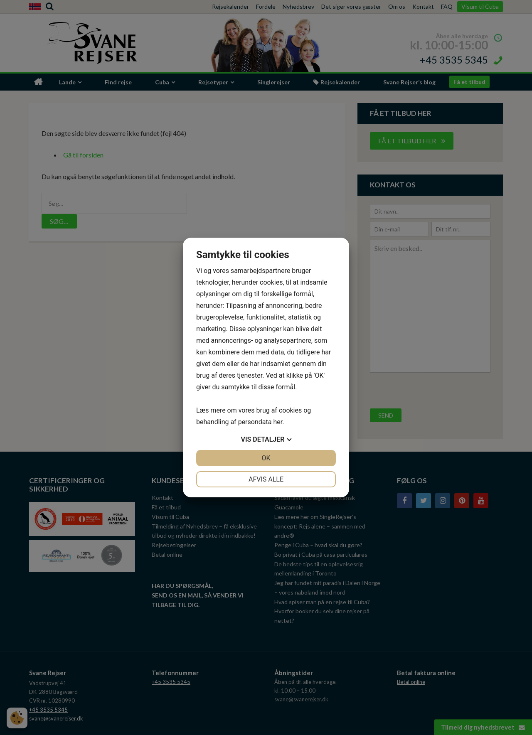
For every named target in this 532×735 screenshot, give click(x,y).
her (277, 422)
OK (265, 458)
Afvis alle (266, 479)
